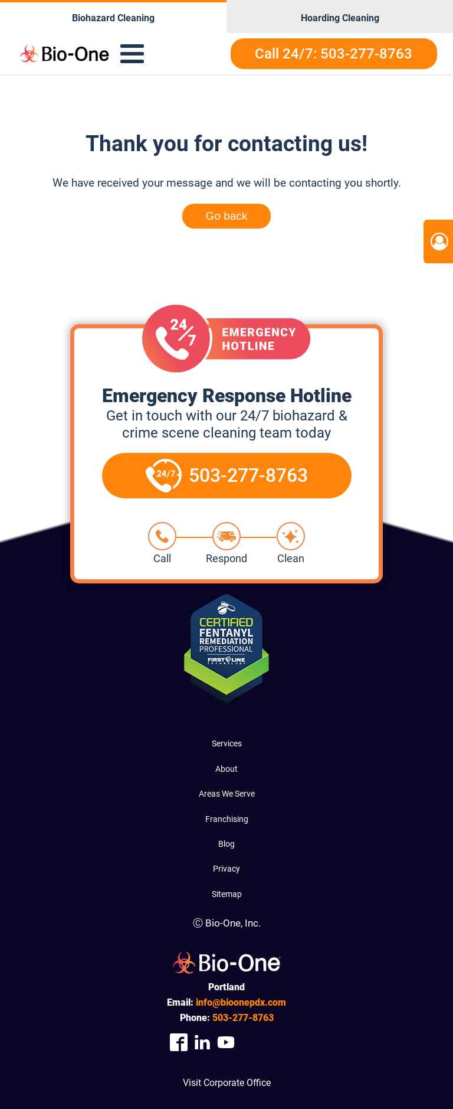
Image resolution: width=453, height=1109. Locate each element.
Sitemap (227, 894)
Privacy (226, 868)
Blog (226, 844)
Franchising (226, 819)
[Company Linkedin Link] (202, 1042)
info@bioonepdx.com (241, 1002)
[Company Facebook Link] (179, 1042)
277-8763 (243, 1017)
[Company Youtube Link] (226, 1042)
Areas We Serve (227, 793)
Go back (227, 216)
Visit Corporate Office (227, 1082)
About (226, 769)
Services (227, 743)
